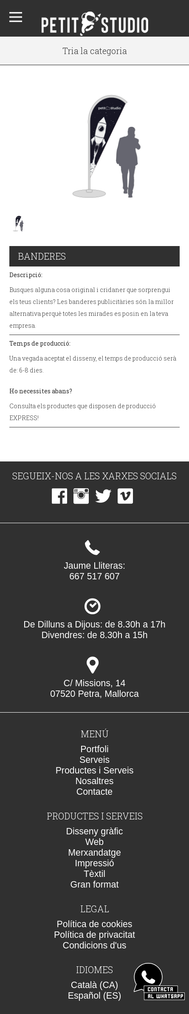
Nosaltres (94, 781)
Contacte (94, 792)
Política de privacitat (94, 935)
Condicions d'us (95, 945)
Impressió (94, 863)
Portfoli (94, 749)
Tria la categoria (94, 50)
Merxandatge (94, 853)
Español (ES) (94, 996)
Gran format (95, 884)
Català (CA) (94, 985)
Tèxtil (94, 874)
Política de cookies (95, 924)
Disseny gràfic (94, 831)
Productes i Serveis (95, 770)
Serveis (94, 760)
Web (94, 842)
